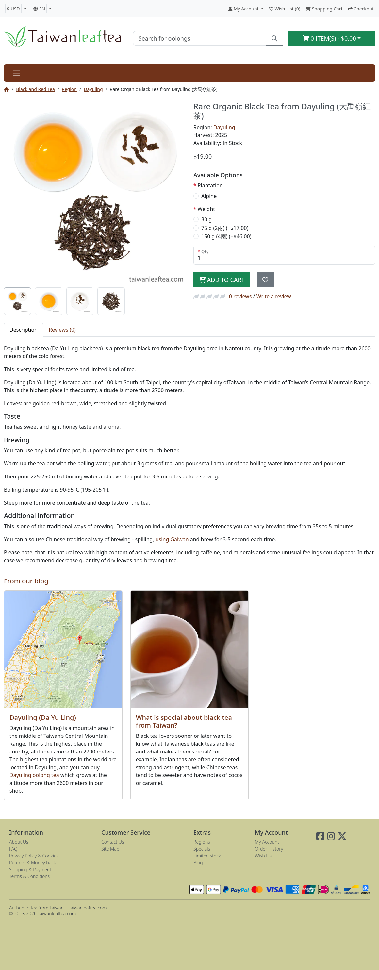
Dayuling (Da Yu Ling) (42, 717)
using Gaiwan (172, 539)
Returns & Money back (32, 862)
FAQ (13, 849)
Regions (201, 842)
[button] (16, 9)
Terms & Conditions (29, 876)
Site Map (110, 849)
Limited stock (207, 856)
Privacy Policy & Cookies (33, 856)
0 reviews (240, 296)
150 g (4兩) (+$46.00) (226, 236)
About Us (18, 842)
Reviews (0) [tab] (62, 329)
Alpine (209, 195)
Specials (201, 849)
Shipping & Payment (30, 869)
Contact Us (112, 842)
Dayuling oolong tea (34, 775)
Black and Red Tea (35, 89)
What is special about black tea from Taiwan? (184, 721)
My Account (267, 842)
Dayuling (93, 89)
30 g (206, 219)
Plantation (210, 185)
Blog (198, 862)
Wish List (264, 856)
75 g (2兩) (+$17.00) (224, 228)
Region (69, 89)
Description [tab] (23, 329)
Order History (269, 849)
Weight (206, 209)
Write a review (273, 296)
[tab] (17, 301)
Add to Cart (222, 280)
